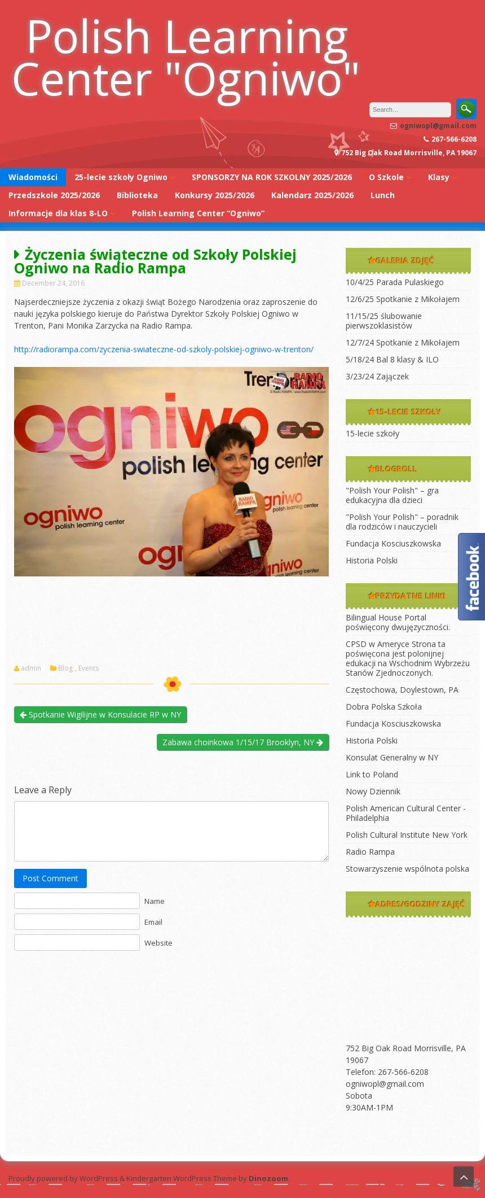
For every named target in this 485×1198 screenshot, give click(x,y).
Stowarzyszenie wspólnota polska (407, 868)
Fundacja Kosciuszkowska (393, 543)
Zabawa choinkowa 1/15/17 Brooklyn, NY (242, 742)
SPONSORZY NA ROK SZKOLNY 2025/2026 (272, 177)
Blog (65, 668)
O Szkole (386, 177)
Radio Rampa (370, 851)
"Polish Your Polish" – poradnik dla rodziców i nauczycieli (402, 521)
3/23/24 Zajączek (377, 376)
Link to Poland (372, 774)
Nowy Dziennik (373, 791)
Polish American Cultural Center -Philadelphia (406, 813)
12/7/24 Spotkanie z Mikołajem (403, 342)
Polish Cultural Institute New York (407, 834)
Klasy (438, 177)
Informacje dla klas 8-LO (58, 213)
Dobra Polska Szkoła (384, 706)
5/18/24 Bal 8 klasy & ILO (392, 359)
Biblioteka (137, 195)
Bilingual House (374, 617)
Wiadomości (33, 177)
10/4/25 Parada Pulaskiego (395, 282)
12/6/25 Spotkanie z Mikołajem (403, 299)
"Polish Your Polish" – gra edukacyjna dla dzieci (392, 495)
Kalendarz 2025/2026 (312, 195)
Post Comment (50, 878)
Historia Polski (372, 560)
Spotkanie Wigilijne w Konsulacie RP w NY (100, 714)
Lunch (383, 195)
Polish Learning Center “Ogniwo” (198, 213)
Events (88, 668)
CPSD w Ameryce (377, 644)
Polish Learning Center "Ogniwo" (185, 56)
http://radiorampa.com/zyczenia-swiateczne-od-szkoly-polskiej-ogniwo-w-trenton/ (164, 349)
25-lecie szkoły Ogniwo (120, 177)
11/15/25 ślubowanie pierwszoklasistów (384, 321)
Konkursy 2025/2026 (214, 195)
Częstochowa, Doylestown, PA (402, 689)
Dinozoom (268, 1178)
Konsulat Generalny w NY (392, 757)
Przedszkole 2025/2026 (54, 195)
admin (31, 668)
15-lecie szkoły (372, 433)
